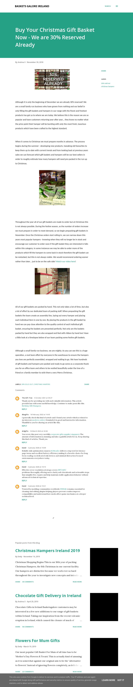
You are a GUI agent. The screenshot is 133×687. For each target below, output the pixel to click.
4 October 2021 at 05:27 (43, 398)
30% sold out (105, 83)
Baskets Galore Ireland (32, 6)
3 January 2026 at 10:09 (37, 448)
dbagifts (25, 414)
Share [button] (103, 71)
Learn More (108, 680)
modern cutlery (38, 420)
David (24, 448)
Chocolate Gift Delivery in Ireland (48, 595)
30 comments (28, 582)
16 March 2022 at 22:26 (39, 431)
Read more (77, 582)
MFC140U (62, 470)
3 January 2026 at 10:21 (37, 486)
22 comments (28, 672)
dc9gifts (25, 431)
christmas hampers (107, 86)
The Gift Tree (27, 398)
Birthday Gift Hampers (31, 406)
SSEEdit (63, 489)
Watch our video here (65, 261)
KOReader (55, 451)
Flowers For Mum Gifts (37, 640)
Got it (120, 680)
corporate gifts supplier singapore (65, 434)
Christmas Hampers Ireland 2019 (47, 550)
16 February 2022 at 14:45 (40, 414)
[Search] (108, 6)
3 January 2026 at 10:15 (37, 467)
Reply (24, 409)
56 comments (28, 627)
